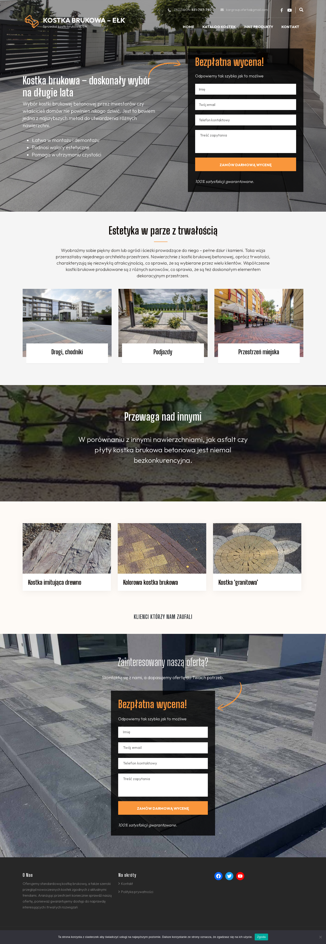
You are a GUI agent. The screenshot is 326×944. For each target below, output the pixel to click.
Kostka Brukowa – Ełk (84, 20)
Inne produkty (258, 26)
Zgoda (261, 937)
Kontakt (290, 26)
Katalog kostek (219, 26)
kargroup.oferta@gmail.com (247, 10)
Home (188, 26)
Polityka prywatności (137, 891)
